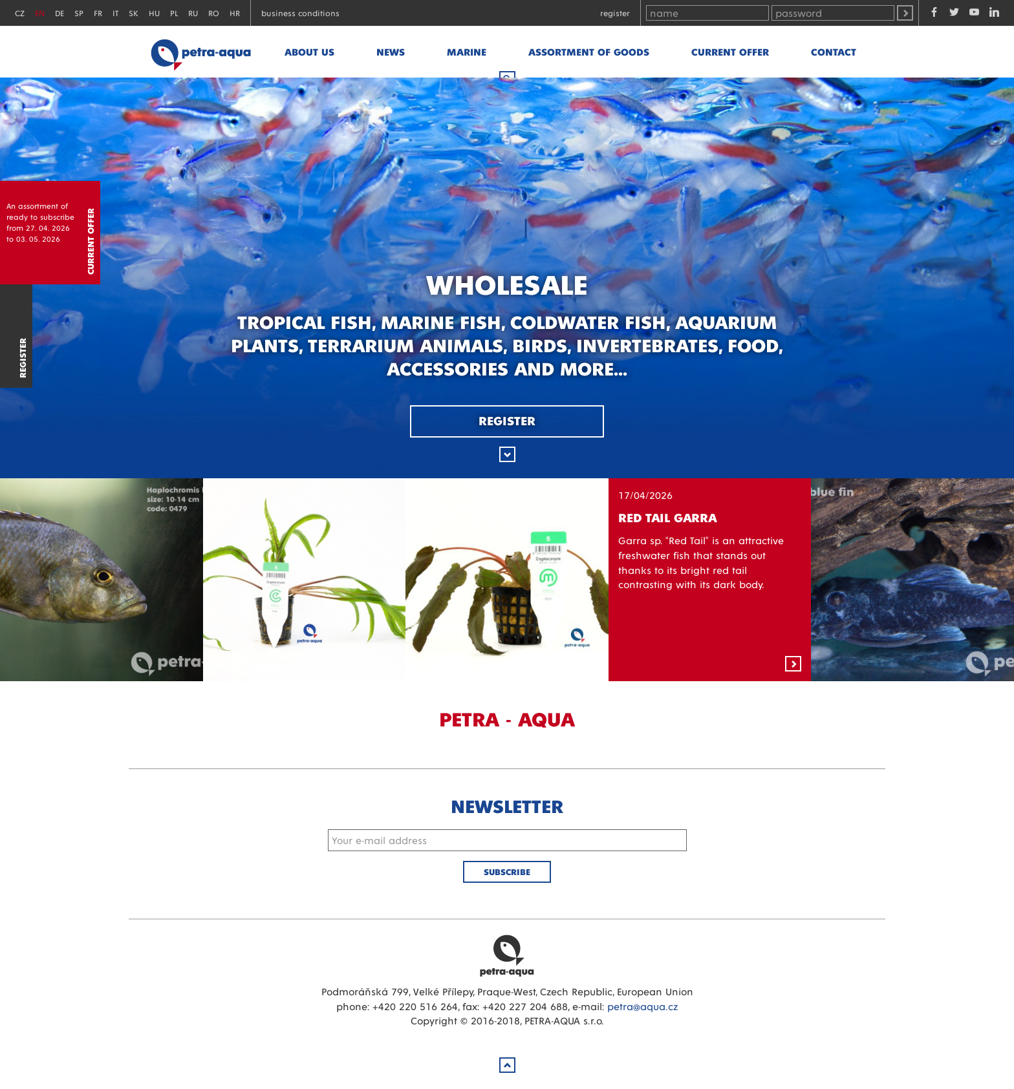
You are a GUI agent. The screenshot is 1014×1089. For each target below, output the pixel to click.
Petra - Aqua (200, 51)
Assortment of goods (588, 51)
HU (154, 12)
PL (174, 12)
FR (98, 12)
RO (213, 12)
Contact (833, 51)
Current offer (730, 51)
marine (466, 51)
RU (193, 12)
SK (133, 12)
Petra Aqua (507, 955)
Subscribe (507, 871)
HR (235, 12)
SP (78, 12)
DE (59, 12)
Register (615, 12)
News (390, 51)
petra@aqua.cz (642, 1006)
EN (40, 12)
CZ (20, 12)
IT (115, 12)
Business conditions (300, 12)
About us (309, 51)
